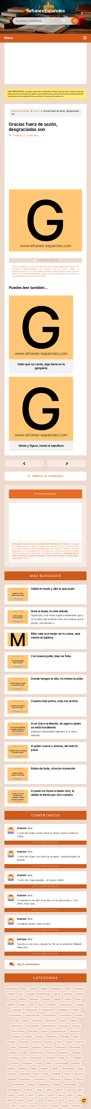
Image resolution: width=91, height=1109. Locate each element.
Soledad (16, 1061)
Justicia (49, 987)
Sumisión (74, 1061)
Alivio (68, 886)
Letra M (9, 997)
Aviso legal (67, 1100)
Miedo (81, 1008)
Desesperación (59, 928)
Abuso (24, 886)
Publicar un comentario (25, 135)
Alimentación (56, 886)
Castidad (10, 902)
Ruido (66, 1051)
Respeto (27, 1051)
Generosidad (61, 960)
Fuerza (39, 960)
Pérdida (54, 1024)
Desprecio (17, 934)
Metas (72, 1008)
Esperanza (64, 949)
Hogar (81, 965)
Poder (38, 1029)
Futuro (49, 960)
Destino (28, 934)
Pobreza (27, 1029)
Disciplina (11, 939)
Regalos (59, 1045)
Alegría (44, 886)
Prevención (76, 1029)
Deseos (44, 928)
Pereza (75, 1024)
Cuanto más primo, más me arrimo (54, 598)
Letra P (40, 997)
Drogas (68, 939)
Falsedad (49, 955)
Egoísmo (36, 944)
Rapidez (28, 1040)
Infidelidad (19, 981)
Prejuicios (63, 1029)
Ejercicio (48, 944)
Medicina (61, 1008)
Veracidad (52, 1072)
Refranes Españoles (45, 9)
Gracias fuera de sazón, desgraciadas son (33, 127)
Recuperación (44, 1045)
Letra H (51, 992)
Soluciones (29, 1061)
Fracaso (14, 960)
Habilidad (22, 965)
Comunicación (47, 907)
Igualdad (12, 976)
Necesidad (63, 1013)
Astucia (57, 891)
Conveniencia (49, 912)
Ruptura (76, 1051)
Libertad (55, 1003)
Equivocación (36, 949)
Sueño (54, 1061)
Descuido (32, 928)
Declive (62, 918)
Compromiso (31, 907)
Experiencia (36, 955)
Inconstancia (40, 976)
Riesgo (57, 1051)
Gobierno (75, 960)
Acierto (33, 886)
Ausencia (68, 891)
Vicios (63, 1072)
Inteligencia (44, 981)
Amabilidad (79, 886)
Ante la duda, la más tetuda (49, 508)
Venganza (39, 1072)
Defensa (74, 918)
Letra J (70, 992)
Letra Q (50, 997)
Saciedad (24, 1056)
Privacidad (15, 1035)
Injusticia (31, 981)
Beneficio (34, 896)
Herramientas (68, 965)
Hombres (11, 971)
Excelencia (14, 955)
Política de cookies (52, 1104)
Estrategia (76, 949)
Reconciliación (14, 1045)
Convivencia (65, 912)
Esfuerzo (51, 949)
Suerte (64, 1061)
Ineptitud (68, 976)
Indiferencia (54, 976)
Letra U (14, 1003)
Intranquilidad (70, 981)
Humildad (56, 971)
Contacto (74, 1104)
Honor (37, 971)
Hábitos (33, 965)
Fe (68, 955)
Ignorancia (79, 971)
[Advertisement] (45, 63)
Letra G (41, 992)
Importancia (25, 976)
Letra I (61, 992)
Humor (67, 971)
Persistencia (14, 1029)
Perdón (64, 1024)
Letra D (11, 992)
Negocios (76, 1013)
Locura (10, 1008)
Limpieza (76, 1003)
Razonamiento (42, 1040)
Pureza (17, 1040)
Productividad (29, 1035)
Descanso (64, 923)
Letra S (71, 997)
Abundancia (11, 886)
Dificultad (65, 934)
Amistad (11, 891)
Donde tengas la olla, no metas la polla (57, 576)
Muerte (40, 1013)
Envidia (23, 949)
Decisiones (50, 918)
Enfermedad (74, 944)
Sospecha (42, 1061)
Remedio (15, 1051)
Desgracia (74, 928)
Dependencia (49, 923)
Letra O (30, 997)
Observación (29, 1019)
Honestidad (24, 971)
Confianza (62, 907)
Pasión (36, 1024)
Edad (13, 944)
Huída (45, 971)
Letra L (80, 992)
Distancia (36, 939)
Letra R (61, 997)
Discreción (24, 939)
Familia (61, 955)
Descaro (76, 923)
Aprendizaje (44, 891)
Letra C (79, 987)
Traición (59, 1067)
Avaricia (79, 891)
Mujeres (51, 1013)
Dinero (76, 934)
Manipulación (33, 1008)
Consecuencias (32, 912)
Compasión (16, 907)
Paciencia (16, 1024)
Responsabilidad (42, 1051)
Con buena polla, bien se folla (51, 553)
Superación (11, 1067)
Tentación (25, 1067)
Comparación (65, 902)
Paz (45, 1024)
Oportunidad (67, 1019)
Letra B (69, 987)
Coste (16, 918)
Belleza (22, 896)
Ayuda (13, 896)
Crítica (25, 918)
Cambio (67, 896)
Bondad (46, 896)
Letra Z (44, 1003)
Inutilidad (28, 987)
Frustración (27, 960)
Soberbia (78, 1056)
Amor (20, 891)
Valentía (81, 1067)
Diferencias (52, 934)
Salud (35, 1056)
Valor (19, 1072)
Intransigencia (14, 987)
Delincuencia (17, 923)
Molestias (29, 1013)
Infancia (79, 976)
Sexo (68, 1056)
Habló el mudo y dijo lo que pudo (52, 486)
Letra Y (34, 1003)
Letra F (31, 992)
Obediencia (13, 1019)
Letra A (59, 987)
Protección (61, 1035)
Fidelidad (77, 955)
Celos (31, 902)
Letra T (81, 997)
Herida (55, 965)
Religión (80, 1045)
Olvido (54, 1019)
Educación (24, 944)
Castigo (21, 902)
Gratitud (11, 965)
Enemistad (60, 944)
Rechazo (56, 1040)
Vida (72, 1072)
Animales (31, 891)
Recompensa (71, 1040)
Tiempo (37, 1067)
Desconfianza (18, 928)
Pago (27, 1024)
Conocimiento (14, 912)
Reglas (69, 1045)
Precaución (50, 1029)
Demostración (32, 923)
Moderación (15, 1013)
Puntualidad (75, 1035)
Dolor (59, 939)
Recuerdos (29, 1045)
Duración (80, 939)
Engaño (13, 949)
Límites (65, 1003)
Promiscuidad (46, 1035)
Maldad (20, 1008)
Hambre (44, 965)
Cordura (79, 912)
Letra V (24, 1003)
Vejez (28, 1072)
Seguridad (57, 1056)
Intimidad (57, 981)
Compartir (79, 902)
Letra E (21, 992)
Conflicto (75, 907)
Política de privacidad (23, 1104)
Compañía (51, 902)
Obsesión (43, 1019)
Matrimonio (48, 1008)
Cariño (78, 896)
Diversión (48, 939)
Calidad (57, 896)
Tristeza (70, 1067)
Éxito (25, 955)
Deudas (39, 934)
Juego (39, 987)
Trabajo (48, 1067)
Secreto (45, 1056)
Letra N (20, 997)
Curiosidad (37, 918)
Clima (40, 902)
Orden (79, 1019)
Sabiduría (12, 1056)
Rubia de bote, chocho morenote (53, 665)
